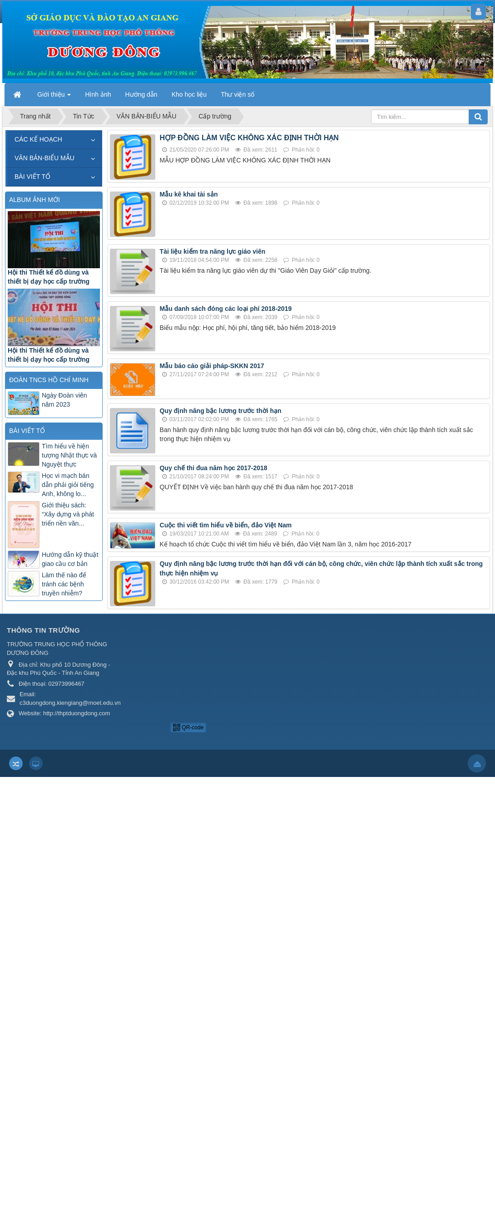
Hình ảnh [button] (98, 94)
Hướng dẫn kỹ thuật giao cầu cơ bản (70, 559)
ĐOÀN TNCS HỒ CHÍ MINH (49, 379)
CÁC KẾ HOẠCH (38, 139)
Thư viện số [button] (237, 94)
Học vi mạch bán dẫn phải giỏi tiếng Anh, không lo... (68, 484)
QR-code (188, 727)
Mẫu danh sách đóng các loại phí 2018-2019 (226, 308)
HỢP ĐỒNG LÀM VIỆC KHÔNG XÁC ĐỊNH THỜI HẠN (249, 138)
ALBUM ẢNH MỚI (34, 199)
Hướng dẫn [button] (141, 94)
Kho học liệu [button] (189, 94)
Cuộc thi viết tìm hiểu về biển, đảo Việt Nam (226, 525)
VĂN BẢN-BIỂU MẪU (44, 158)
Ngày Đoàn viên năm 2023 (64, 400)
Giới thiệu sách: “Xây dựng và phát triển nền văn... (68, 514)
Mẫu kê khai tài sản (189, 194)
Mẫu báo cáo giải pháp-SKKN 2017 (212, 365)
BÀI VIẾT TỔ (32, 176)
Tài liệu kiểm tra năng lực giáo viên (213, 251)
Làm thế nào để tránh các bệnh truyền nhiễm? (64, 584)
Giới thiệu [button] (54, 97)
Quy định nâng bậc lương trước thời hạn (221, 410)
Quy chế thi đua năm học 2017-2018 (213, 468)
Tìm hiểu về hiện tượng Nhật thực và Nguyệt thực (69, 455)
